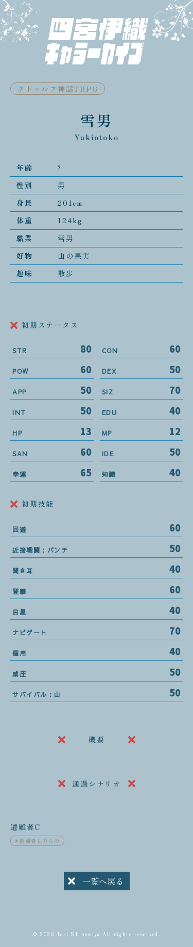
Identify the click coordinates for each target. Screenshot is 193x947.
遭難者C (25, 833)
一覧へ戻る (96, 882)
